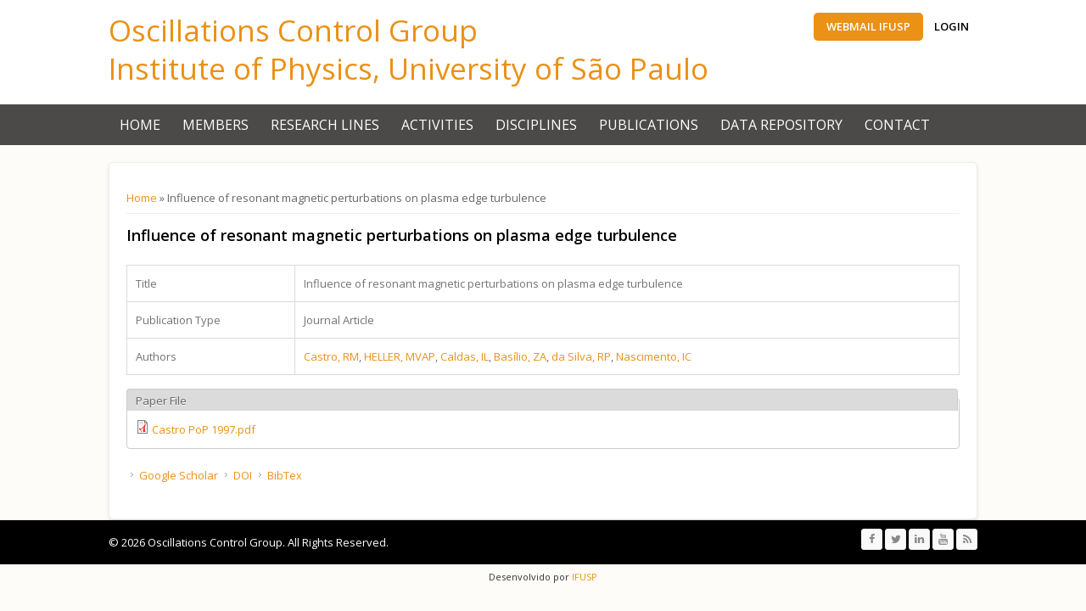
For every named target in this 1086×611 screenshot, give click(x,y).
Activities (437, 124)
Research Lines (325, 124)
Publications (648, 124)
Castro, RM (331, 356)
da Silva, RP (581, 356)
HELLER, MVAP (399, 356)
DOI (242, 475)
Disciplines (536, 124)
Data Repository (781, 124)
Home (140, 124)
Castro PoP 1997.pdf (203, 429)
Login (951, 26)
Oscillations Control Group (293, 30)
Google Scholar (178, 475)
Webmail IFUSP (868, 26)
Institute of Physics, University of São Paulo (408, 68)
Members (215, 124)
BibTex (284, 475)
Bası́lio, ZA (520, 356)
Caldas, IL (464, 356)
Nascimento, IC (653, 356)
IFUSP (583, 576)
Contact (897, 124)
